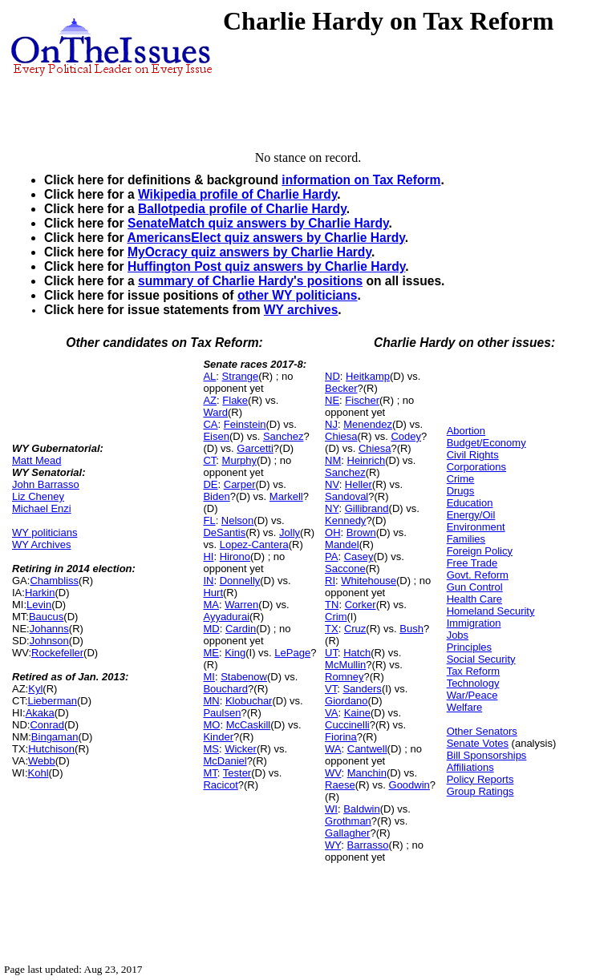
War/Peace (472, 695)
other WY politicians (297, 295)
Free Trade (472, 563)
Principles (469, 647)
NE (332, 400)
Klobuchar (249, 701)
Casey (359, 556)
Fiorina (341, 737)
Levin (38, 605)
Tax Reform (473, 671)
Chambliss (54, 581)
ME (211, 653)
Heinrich (366, 460)
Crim (335, 617)
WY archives (301, 310)
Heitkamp (368, 376)
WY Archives (41, 544)
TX (331, 629)
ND (332, 376)
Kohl (38, 773)
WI (331, 809)
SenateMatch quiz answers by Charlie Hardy (258, 223)
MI (208, 677)
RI (330, 581)
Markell (286, 496)
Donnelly (240, 581)
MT (210, 773)
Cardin (240, 629)
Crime (461, 479)
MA (211, 605)
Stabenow (244, 677)
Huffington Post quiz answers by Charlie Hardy (266, 266)
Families (466, 539)
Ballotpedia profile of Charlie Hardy (242, 209)
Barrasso (368, 845)
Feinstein (245, 424)
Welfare (465, 707)
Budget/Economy (486, 443)
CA (210, 424)
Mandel (342, 544)
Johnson (49, 641)
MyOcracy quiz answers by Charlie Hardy (249, 252)
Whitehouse (368, 581)
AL (209, 376)
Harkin (40, 593)
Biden (216, 496)
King (235, 653)
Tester (237, 773)
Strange (240, 376)
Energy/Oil (471, 515)
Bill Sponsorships (487, 755)
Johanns (49, 629)
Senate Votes (478, 743)
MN (211, 701)
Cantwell (367, 749)
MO (211, 725)
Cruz (355, 629)
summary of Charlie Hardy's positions (250, 281)
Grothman (348, 821)
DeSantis (224, 532)
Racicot (220, 785)
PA (331, 556)
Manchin (367, 773)
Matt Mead (36, 460)
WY (333, 845)
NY (331, 508)
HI (208, 556)
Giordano (346, 701)
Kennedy (345, 520)
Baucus (46, 617)
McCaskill (248, 725)
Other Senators (482, 731)
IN (208, 581)
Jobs (457, 635)
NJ (331, 424)
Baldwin (361, 809)
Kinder (218, 737)
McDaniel (224, 761)
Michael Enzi (41, 508)
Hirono (235, 556)
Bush (411, 629)
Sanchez (283, 436)
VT (331, 689)
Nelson (237, 520)
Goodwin (409, 785)
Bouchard (225, 689)
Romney (344, 677)
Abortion (466, 431)
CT (209, 460)
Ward (215, 412)
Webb (41, 761)
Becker (341, 388)
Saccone (345, 569)
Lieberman (52, 701)
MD (211, 629)
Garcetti (255, 448)
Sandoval (346, 496)
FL (209, 520)
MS (211, 749)
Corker (360, 605)
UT (331, 653)
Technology (473, 683)
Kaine (357, 713)
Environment (476, 527)
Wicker (241, 749)
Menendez (367, 424)
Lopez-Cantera (254, 544)
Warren (241, 605)
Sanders (361, 689)
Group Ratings (480, 791)
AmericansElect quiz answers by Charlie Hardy (265, 237)
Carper (240, 484)
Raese (340, 785)
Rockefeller (57, 653)
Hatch (357, 653)
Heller (358, 484)
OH (333, 532)
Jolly (289, 532)
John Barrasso (45, 484)
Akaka (40, 713)
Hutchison (51, 749)
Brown (361, 532)
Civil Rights (473, 455)
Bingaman (55, 737)
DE (210, 484)
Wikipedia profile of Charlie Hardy (237, 194)
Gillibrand (367, 508)
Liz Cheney (38, 496)
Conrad (47, 725)
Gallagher (347, 833)
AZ (210, 400)
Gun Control (475, 587)
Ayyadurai (226, 617)
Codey (406, 436)
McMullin (345, 665)
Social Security (481, 659)
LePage (292, 653)
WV (333, 773)
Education (470, 503)
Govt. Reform (478, 575)
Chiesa (341, 436)
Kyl (35, 689)
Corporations (476, 467)
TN (331, 605)
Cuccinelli (347, 725)
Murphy (239, 460)
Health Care (474, 599)
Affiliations (470, 767)
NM (333, 460)
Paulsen (222, 713)
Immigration (474, 623)
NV (332, 484)
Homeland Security (491, 611)
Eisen (216, 436)
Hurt (213, 593)
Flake (235, 400)
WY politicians (44, 532)
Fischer (362, 400)
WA (333, 749)
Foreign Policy (480, 551)
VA (331, 713)
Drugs (461, 491)
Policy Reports (480, 779)
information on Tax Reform (361, 180)
